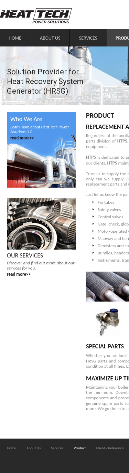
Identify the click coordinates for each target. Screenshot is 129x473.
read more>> (22, 137)
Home (15, 38)
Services (88, 38)
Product (80, 448)
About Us (50, 38)
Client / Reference (110, 448)
